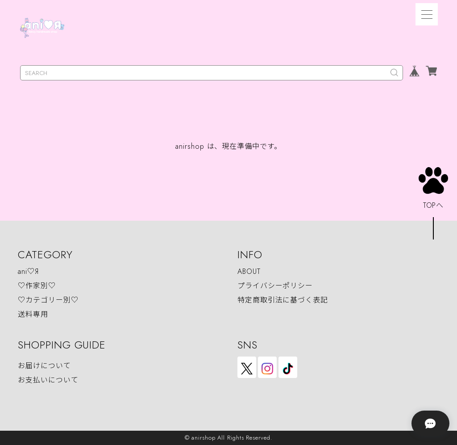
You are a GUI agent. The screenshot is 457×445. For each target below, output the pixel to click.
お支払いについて (48, 380)
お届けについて (44, 366)
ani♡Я (28, 271)
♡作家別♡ (37, 286)
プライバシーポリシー (275, 286)
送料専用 (33, 314)
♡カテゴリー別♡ (48, 300)
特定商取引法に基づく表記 (282, 300)
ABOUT (249, 271)
